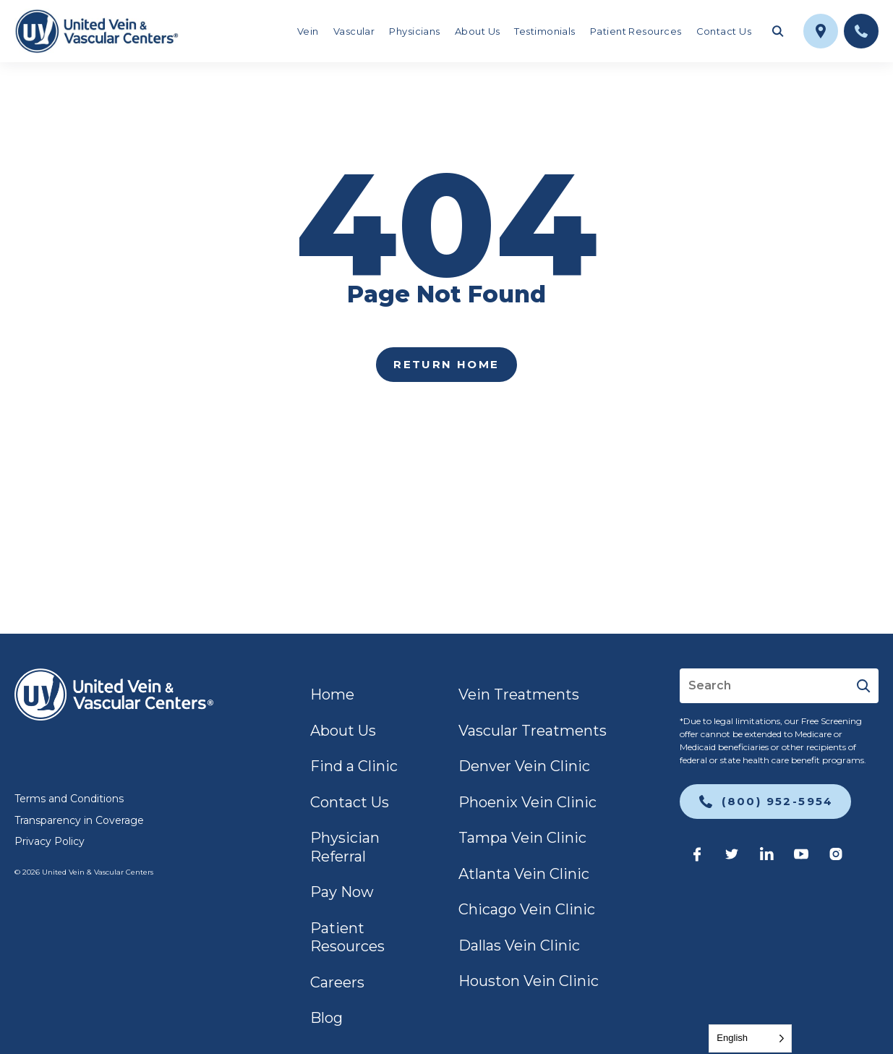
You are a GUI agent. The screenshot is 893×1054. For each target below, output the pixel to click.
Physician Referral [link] (345, 847)
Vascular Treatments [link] (532, 730)
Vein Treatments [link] (518, 694)
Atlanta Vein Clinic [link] (523, 874)
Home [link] (332, 694)
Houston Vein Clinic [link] (528, 981)
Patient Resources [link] (636, 31)
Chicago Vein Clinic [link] (526, 909)
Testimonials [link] (544, 31)
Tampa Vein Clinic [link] (522, 837)
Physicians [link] (414, 31)
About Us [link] (477, 31)
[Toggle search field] (777, 31)
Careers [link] (337, 982)
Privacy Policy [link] (49, 841)
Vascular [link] (354, 31)
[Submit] (863, 685)
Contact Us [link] (724, 31)
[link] (96, 31)
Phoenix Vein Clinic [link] (527, 802)
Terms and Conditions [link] (69, 798)
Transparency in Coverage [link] (79, 820)
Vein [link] (308, 31)
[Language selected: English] (750, 1038)
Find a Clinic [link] (354, 766)
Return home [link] (446, 364)
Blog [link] (326, 1018)
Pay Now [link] (342, 892)
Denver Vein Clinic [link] (524, 766)
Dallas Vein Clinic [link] (519, 945)
